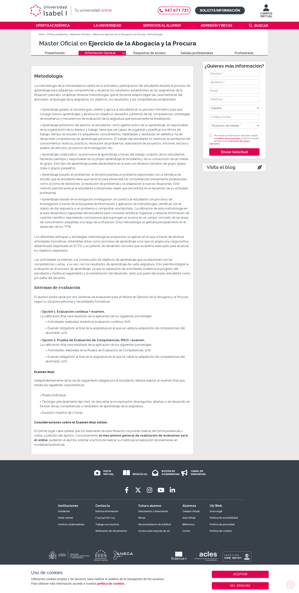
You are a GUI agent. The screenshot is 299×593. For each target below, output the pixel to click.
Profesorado (244, 53)
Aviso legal (216, 511)
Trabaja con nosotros (107, 524)
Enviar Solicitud (234, 152)
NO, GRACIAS (240, 585)
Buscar (261, 26)
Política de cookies (221, 531)
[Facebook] (127, 490)
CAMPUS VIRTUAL (266, 13)
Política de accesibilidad (224, 517)
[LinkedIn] (172, 490)
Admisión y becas (216, 25)
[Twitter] (138, 490)
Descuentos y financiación (153, 511)
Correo (186, 531)
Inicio (42, 34)
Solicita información (220, 10)
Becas (141, 517)
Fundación (64, 511)
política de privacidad (228, 138)
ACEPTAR (240, 574)
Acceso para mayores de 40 (154, 531)
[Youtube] (161, 490)
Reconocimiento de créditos (154, 524)
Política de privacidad (222, 524)
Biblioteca (188, 524)
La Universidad (107, 25)
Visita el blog (221, 167)
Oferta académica (53, 25)
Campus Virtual (191, 511)
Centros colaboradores (71, 524)
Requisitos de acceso (149, 53)
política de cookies (110, 583)
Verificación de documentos (111, 531)
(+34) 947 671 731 (105, 517)
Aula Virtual (188, 517)
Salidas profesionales (197, 53)
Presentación (55, 53)
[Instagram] (149, 490)
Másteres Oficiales (80, 34)
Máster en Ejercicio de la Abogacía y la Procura (119, 34)
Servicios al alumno (162, 25)
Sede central (65, 517)
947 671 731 (174, 10)
